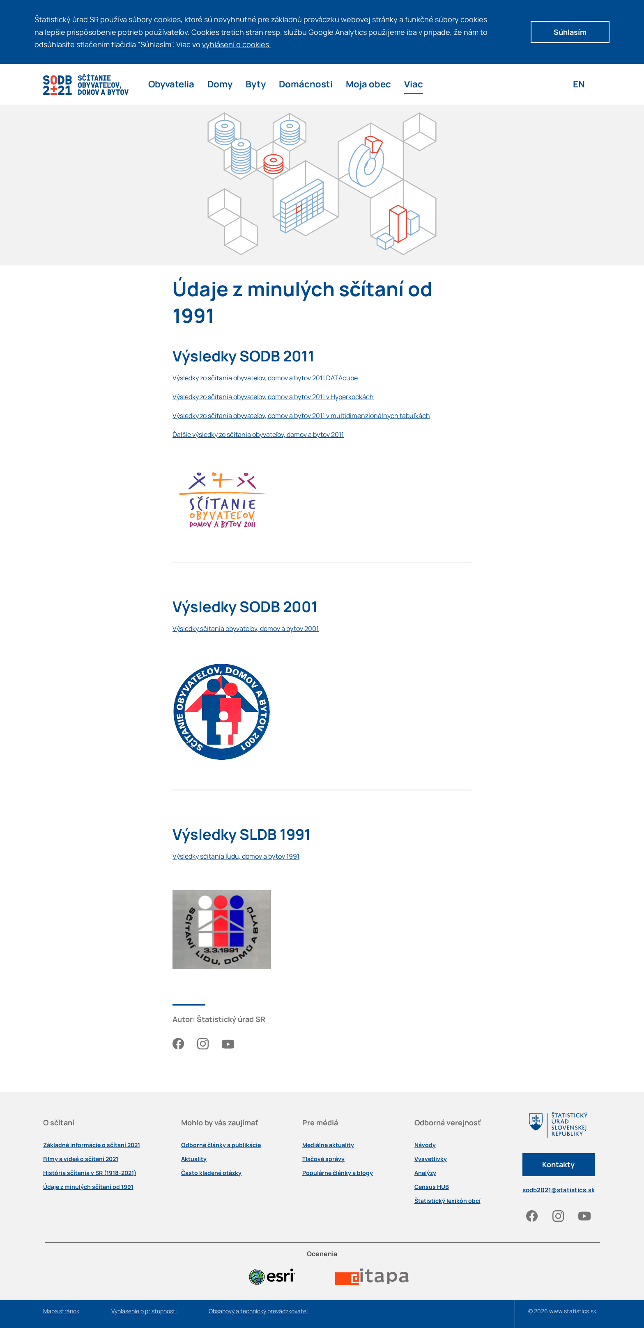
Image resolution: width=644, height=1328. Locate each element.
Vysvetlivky (430, 1159)
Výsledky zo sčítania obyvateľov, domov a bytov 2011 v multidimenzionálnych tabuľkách (301, 415)
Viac (413, 84)
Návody (425, 1145)
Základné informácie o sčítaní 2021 (91, 1145)
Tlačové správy (323, 1159)
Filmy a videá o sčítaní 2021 (80, 1159)
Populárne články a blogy (337, 1173)
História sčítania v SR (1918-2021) (89, 1173)
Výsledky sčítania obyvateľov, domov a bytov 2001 (245, 628)
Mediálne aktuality (328, 1145)
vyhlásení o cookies (239, 44)
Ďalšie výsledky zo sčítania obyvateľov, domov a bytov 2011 (258, 434)
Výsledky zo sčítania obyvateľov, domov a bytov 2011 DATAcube (265, 377)
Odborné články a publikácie (221, 1145)
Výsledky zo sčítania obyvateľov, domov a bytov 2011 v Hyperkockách (273, 396)
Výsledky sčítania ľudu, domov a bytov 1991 (235, 856)
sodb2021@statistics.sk (558, 1190)
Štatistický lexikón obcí (447, 1201)
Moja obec (368, 84)
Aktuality (194, 1159)
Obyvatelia (171, 84)
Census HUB (431, 1187)
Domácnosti (306, 84)
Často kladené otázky (211, 1173)
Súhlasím (570, 32)
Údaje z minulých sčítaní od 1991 (88, 1187)
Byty (256, 84)
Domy (219, 84)
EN (579, 84)
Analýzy (425, 1173)
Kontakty (558, 1164)
